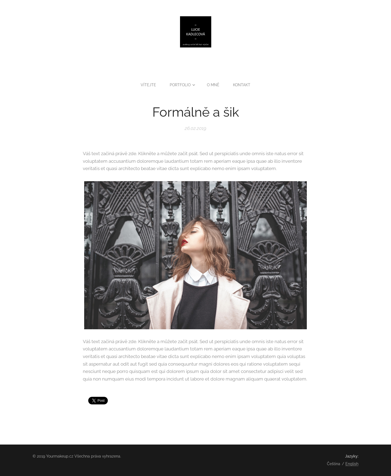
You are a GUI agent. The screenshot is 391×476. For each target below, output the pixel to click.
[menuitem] (150, 85)
